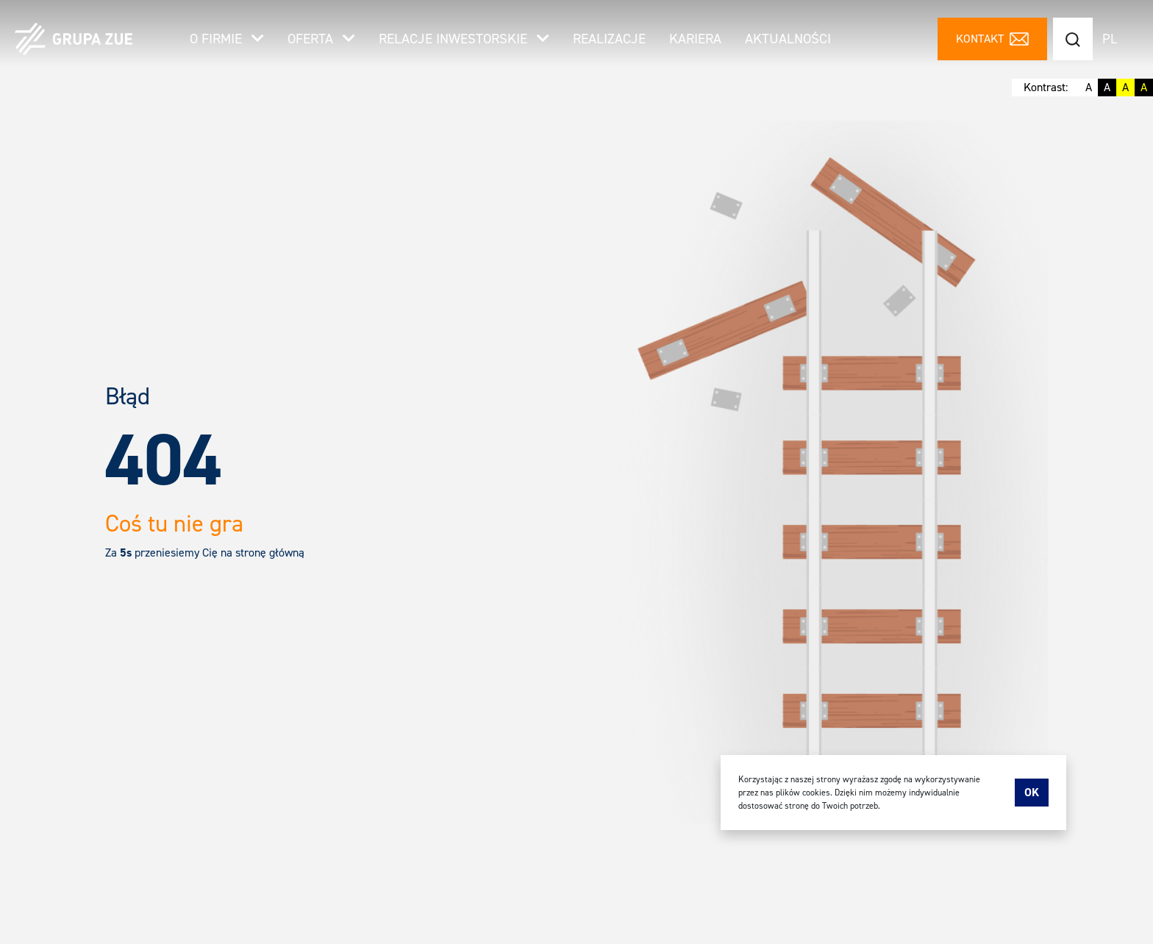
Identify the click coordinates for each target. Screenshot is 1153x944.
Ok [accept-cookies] (1031, 792)
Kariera (695, 39)
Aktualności (788, 39)
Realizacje (609, 39)
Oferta (321, 39)
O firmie (227, 39)
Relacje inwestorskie (464, 39)
